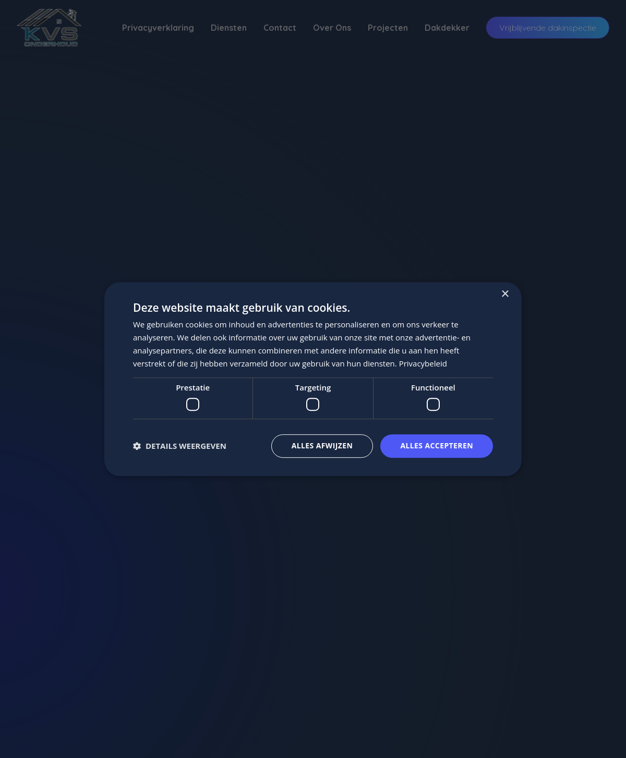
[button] (179, 445)
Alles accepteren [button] (436, 445)
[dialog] (313, 379)
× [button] (505, 294)
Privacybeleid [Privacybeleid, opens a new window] (423, 363)
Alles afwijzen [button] (322, 445)
